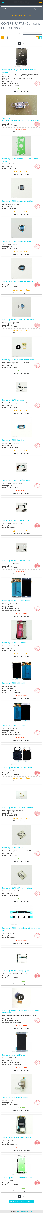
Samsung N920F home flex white (16, 560)
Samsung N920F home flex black (16, 480)
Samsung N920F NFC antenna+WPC (17, 767)
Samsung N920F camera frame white (18, 319)
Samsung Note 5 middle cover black (17, 1137)
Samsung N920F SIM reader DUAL (17, 888)
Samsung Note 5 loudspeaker (15, 1097)
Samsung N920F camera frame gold (17, 241)
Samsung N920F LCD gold (13, 683)
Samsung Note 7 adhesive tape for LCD (19, 1177)
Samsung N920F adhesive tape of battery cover (20, 160)
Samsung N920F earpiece (13, 400)
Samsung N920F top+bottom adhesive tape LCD (21, 929)
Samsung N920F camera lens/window (18, 360)
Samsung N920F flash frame (14, 440)
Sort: (18, 33)
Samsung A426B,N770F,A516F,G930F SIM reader (19, 70)
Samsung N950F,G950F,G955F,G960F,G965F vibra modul (20, 1011)
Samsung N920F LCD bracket (14, 643)
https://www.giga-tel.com (24, 1211)
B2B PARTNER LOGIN (21, 16)
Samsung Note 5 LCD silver (14, 1055)
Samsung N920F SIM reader (14, 848)
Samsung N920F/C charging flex (16, 970)
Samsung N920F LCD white (13, 725)
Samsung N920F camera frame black (18, 201)
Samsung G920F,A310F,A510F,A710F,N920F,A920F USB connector (21, 120)
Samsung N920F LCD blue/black (16, 600)
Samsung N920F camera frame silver (18, 281)
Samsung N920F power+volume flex (17, 807)
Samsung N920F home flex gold (15, 520)
